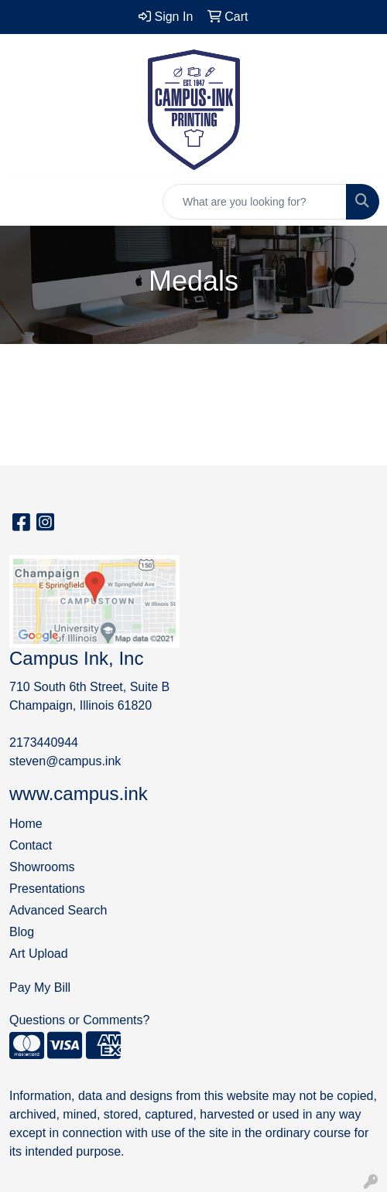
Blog (21, 931)
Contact (30, 845)
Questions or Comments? (79, 1020)
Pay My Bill (39, 987)
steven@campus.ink (65, 761)
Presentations (47, 888)
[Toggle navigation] (24, 202)
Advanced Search (58, 910)
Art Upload (38, 953)
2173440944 (43, 742)
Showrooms (41, 867)
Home (26, 823)
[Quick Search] (255, 202)
